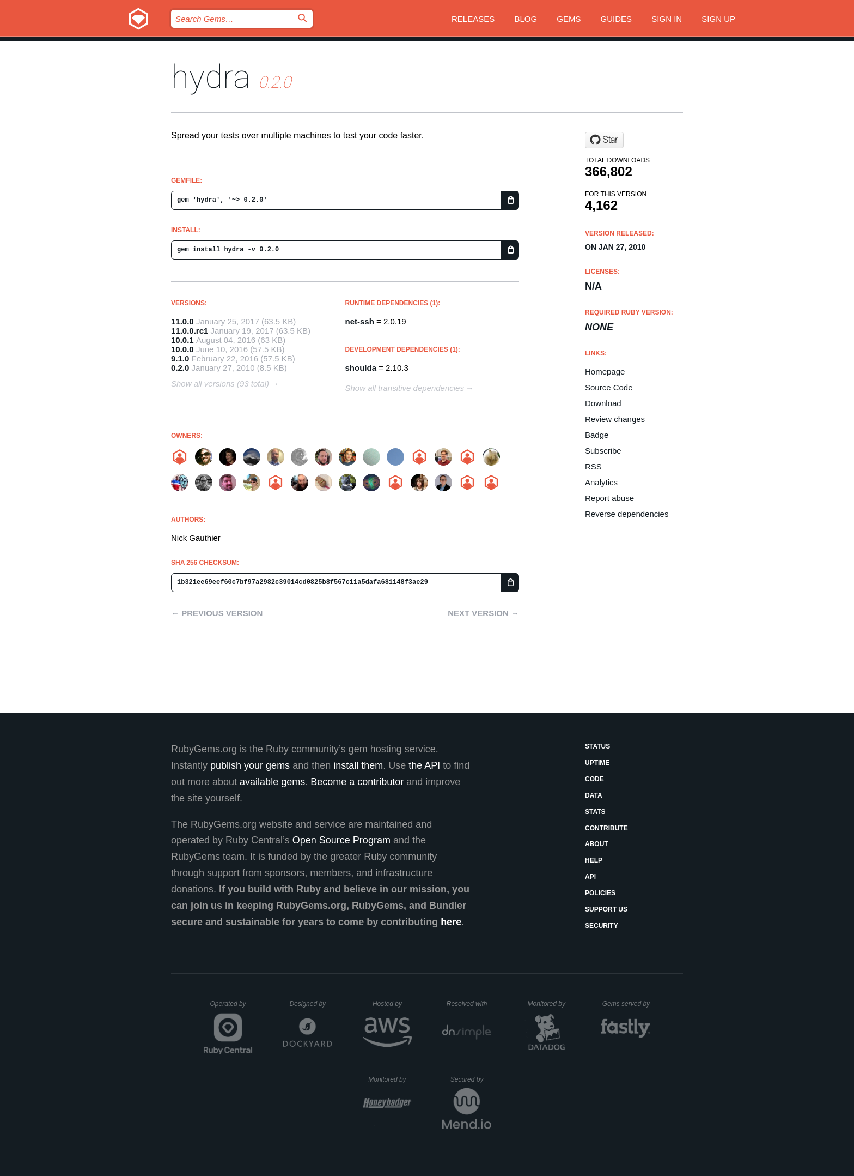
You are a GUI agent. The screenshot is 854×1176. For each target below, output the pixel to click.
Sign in (666, 18)
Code (594, 779)
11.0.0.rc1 (189, 330)
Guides (616, 18)
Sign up (718, 18)
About (596, 844)
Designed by (310, 1004)
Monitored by (549, 1004)
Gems (569, 18)
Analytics (601, 482)
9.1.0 (180, 358)
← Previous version (217, 613)
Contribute (606, 828)
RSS (593, 466)
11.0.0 (182, 321)
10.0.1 (182, 340)
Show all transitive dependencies (404, 388)
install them (358, 765)
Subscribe (603, 450)
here (451, 921)
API (590, 877)
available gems (272, 781)
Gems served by (626, 1004)
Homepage (605, 371)
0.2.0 (180, 367)
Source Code (609, 387)
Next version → (483, 613)
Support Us (606, 909)
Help (593, 860)
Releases (473, 18)
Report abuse (609, 498)
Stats (595, 812)
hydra (211, 76)
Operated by (231, 1007)
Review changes (615, 419)
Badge (596, 434)
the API (424, 765)
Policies (600, 893)
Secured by (470, 1079)
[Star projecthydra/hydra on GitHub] (604, 140)
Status (597, 746)
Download (603, 403)
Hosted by (392, 1004)
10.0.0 (182, 349)
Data (593, 795)
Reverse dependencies (626, 513)
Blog (525, 18)
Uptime (597, 763)
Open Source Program (341, 840)
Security (601, 926)
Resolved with (469, 1004)
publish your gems (250, 765)
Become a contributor (357, 781)
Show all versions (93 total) (220, 383)
